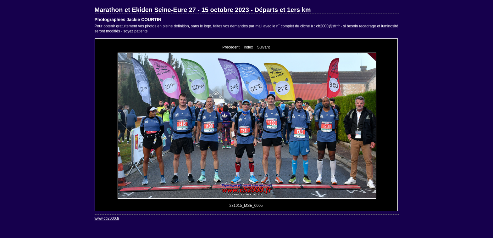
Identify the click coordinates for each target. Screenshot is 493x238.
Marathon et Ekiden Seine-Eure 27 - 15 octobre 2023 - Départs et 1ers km (203, 9)
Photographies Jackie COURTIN (128, 19)
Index (248, 47)
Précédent (231, 47)
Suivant (263, 47)
